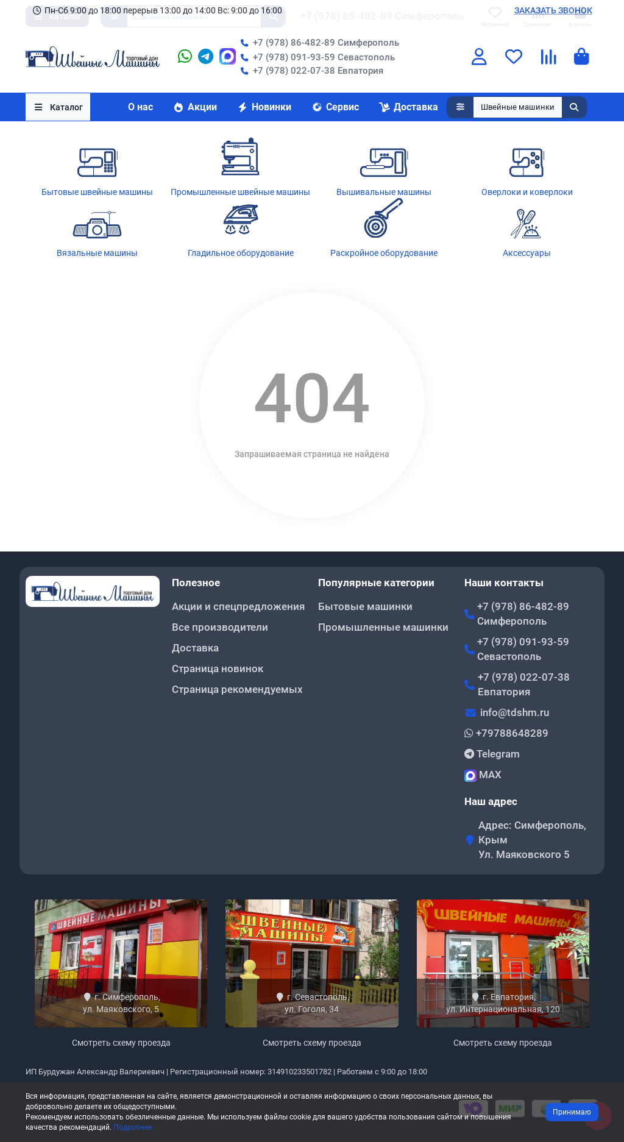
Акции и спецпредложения (238, 606)
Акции (194, 107)
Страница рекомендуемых (237, 689)
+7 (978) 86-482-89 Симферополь (317, 42)
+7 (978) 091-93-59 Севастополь (315, 57)
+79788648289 (506, 733)
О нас (140, 107)
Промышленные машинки (383, 627)
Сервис (335, 107)
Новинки (263, 107)
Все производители (220, 627)
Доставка (408, 107)
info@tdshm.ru (514, 712)
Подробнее (132, 1127)
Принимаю (572, 1112)
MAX (483, 775)
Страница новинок (217, 668)
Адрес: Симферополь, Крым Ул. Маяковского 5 (532, 839)
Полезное (196, 582)
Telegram (492, 754)
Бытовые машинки (365, 606)
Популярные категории (376, 582)
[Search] (530, 107)
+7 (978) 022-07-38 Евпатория (309, 70)
